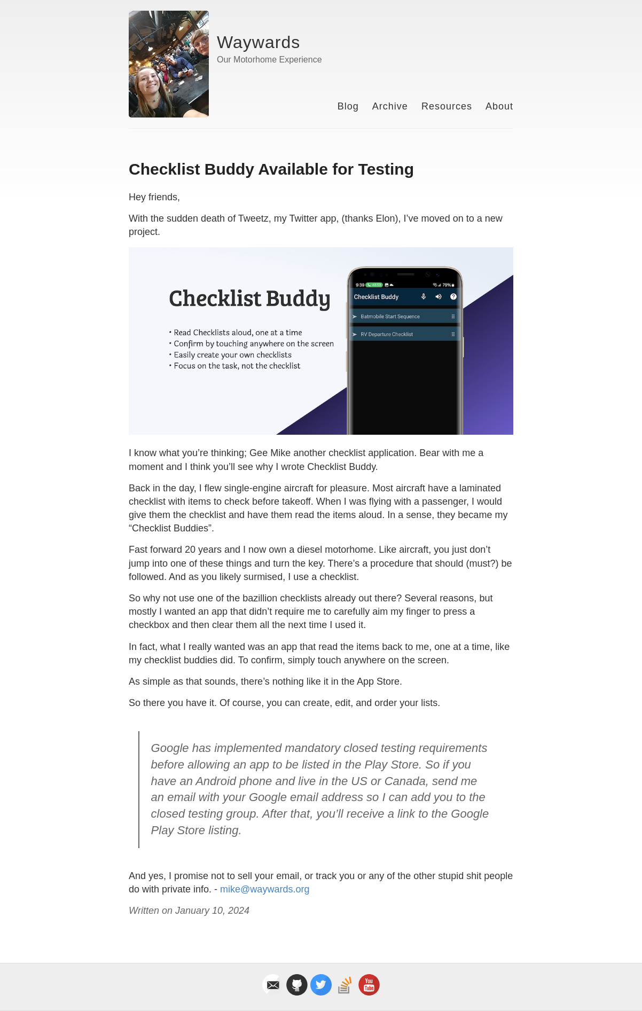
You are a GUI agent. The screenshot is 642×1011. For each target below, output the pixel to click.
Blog (348, 106)
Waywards (258, 42)
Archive (390, 106)
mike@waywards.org (264, 889)
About (499, 106)
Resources (446, 106)
